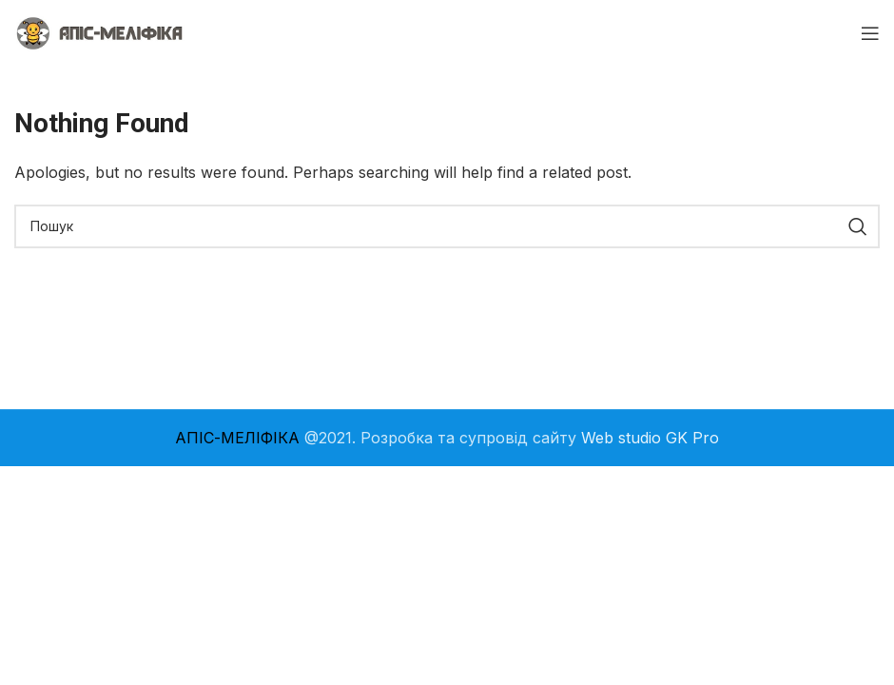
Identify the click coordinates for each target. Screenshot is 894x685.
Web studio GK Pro (650, 437)
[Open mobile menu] (870, 33)
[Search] (447, 226)
